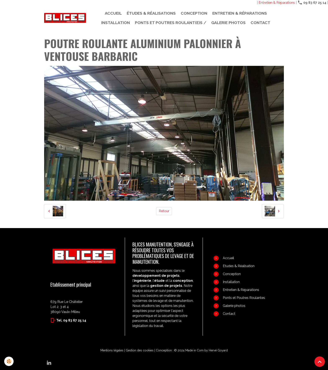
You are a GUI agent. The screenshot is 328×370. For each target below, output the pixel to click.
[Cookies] (9, 361)
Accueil (113, 13)
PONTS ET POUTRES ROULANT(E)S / (170, 22)
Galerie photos (228, 22)
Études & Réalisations (151, 13)
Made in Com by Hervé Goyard (206, 350)
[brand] (65, 18)
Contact (260, 22)
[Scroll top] (319, 361)
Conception (194, 13)
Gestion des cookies (140, 350)
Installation (115, 22)
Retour (164, 211)
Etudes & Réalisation (239, 266)
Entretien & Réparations (277, 3)
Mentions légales (111, 350)
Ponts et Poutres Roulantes (244, 298)
